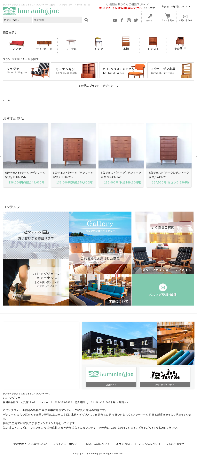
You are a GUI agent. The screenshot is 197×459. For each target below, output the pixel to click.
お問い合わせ (185, 20)
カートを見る (167, 20)
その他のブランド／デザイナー (97, 86)
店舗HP (110, 384)
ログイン (150, 20)
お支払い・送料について (175, 6)
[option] (25, 155)
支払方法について (149, 444)
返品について (124, 444)
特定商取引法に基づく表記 (30, 444)
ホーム (6, 100)
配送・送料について (98, 444)
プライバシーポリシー (66, 444)
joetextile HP (163, 384)
